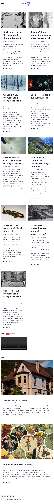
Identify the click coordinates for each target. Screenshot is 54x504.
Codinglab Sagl (20, 499)
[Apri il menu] (3, 3)
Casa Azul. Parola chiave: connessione (16, 400)
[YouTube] (8, 496)
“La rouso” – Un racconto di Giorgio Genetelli (13, 228)
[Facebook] (2, 496)
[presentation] (13, 20)
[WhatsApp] (13, 496)
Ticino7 (5, 397)
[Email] (10, 496)
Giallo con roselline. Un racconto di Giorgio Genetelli (13, 35)
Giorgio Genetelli (9, 41)
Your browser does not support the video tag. (14, 343)
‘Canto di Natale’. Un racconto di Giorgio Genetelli (12, 98)
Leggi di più (7, 68)
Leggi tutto (7, 418)
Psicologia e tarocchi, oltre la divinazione (17, 464)
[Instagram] (5, 496)
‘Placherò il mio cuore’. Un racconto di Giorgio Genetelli (41, 35)
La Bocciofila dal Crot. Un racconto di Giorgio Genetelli (13, 160)
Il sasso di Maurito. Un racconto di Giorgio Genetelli (12, 294)
